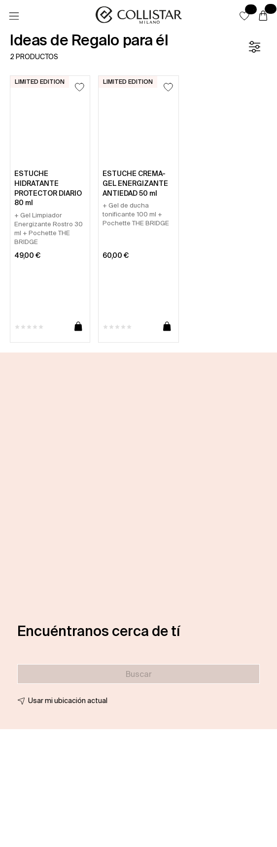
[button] (244, 16)
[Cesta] (263, 16)
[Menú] (14, 16)
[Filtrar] (254, 47)
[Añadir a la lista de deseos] (79, 87)
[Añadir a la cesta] (78, 327)
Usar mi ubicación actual (67, 701)
